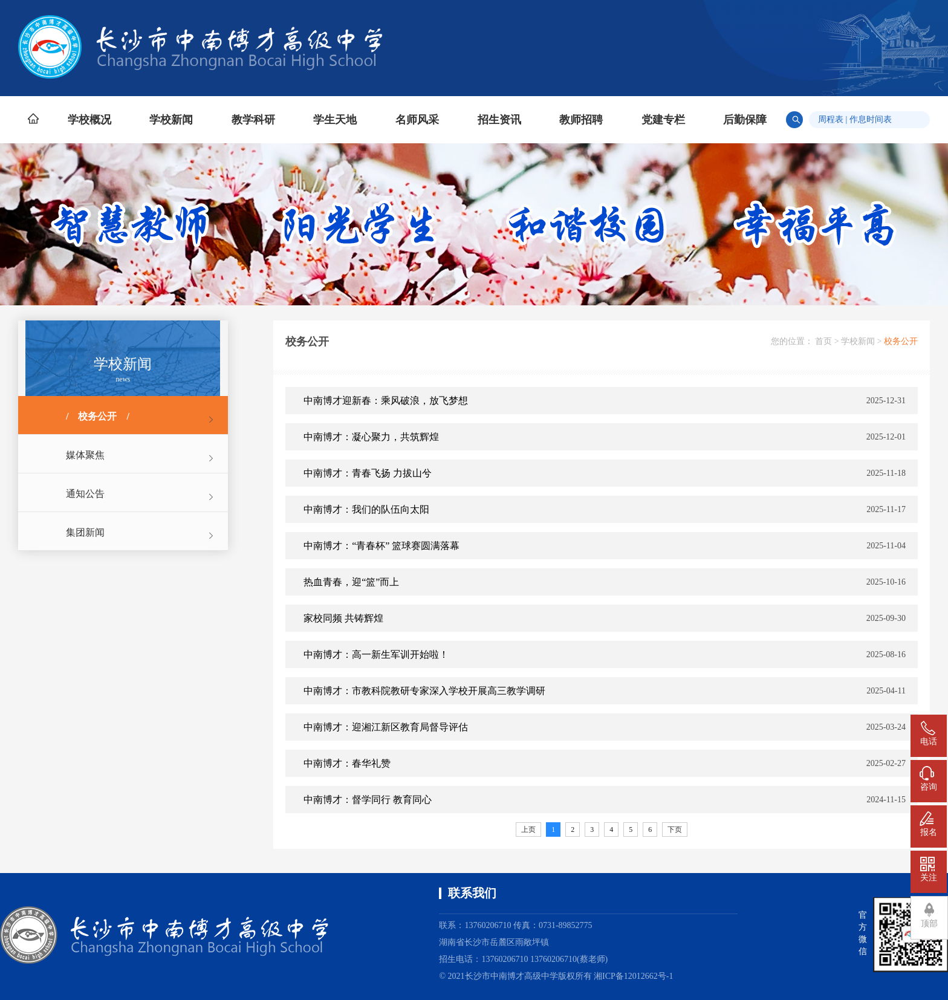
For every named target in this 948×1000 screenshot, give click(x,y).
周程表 (830, 119)
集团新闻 (85, 532)
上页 (528, 829)
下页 (674, 829)
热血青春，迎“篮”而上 (351, 582)
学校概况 (89, 120)
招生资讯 (499, 120)
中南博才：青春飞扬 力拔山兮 (368, 473)
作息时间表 (870, 119)
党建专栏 (663, 120)
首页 (823, 341)
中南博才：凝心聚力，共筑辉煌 (371, 437)
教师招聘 (581, 120)
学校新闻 (171, 120)
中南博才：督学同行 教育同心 (368, 799)
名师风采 (417, 120)
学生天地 (335, 120)
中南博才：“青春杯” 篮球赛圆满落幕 (381, 546)
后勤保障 (745, 120)
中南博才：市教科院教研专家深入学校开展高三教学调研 (424, 691)
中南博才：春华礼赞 (347, 763)
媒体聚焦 (85, 455)
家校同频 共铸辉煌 (343, 618)
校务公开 (97, 416)
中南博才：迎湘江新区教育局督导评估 (386, 727)
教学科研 (253, 120)
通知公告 (85, 494)
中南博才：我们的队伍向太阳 (366, 509)
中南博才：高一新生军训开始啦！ (376, 654)
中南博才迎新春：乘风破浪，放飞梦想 (386, 400)
